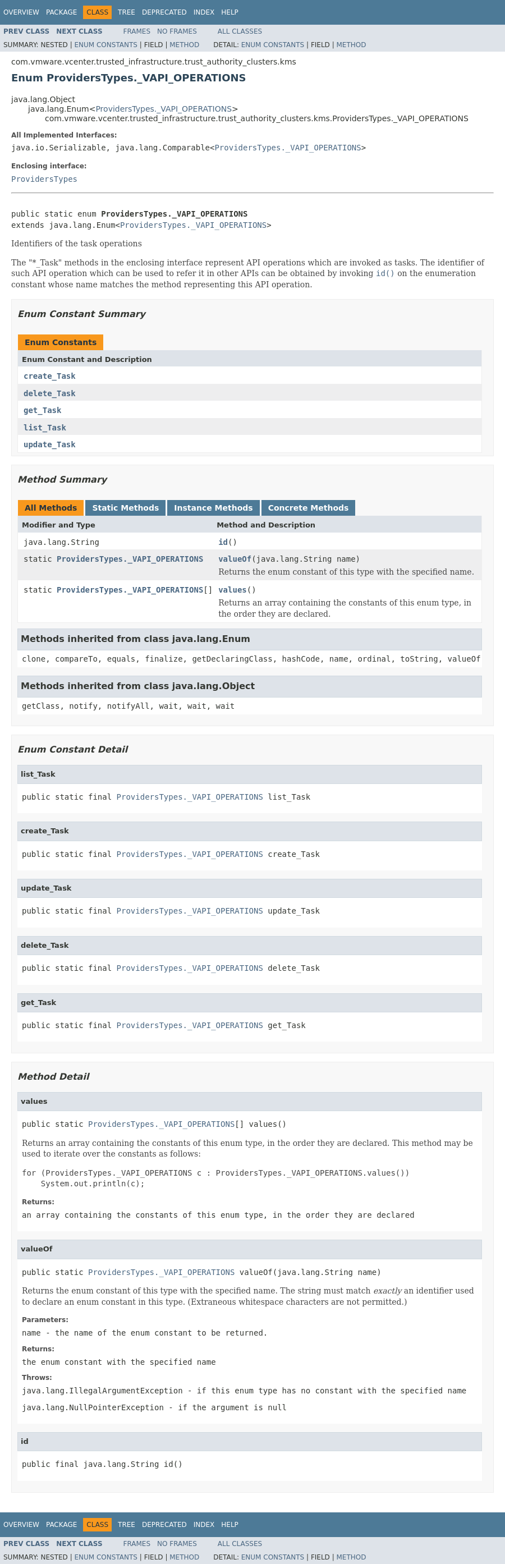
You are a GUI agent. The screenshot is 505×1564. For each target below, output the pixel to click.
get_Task (42, 410)
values (232, 589)
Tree (126, 12)
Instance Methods (213, 507)
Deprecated (164, 12)
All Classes (240, 31)
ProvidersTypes (44, 179)
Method (184, 45)
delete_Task (50, 393)
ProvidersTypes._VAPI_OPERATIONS (163, 108)
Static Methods (125, 507)
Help (229, 12)
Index (204, 12)
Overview (21, 12)
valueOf (234, 558)
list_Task (45, 427)
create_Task (50, 375)
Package (61, 12)
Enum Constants (105, 45)
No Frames (177, 31)
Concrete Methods (308, 507)
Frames (137, 31)
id (223, 542)
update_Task (50, 444)
